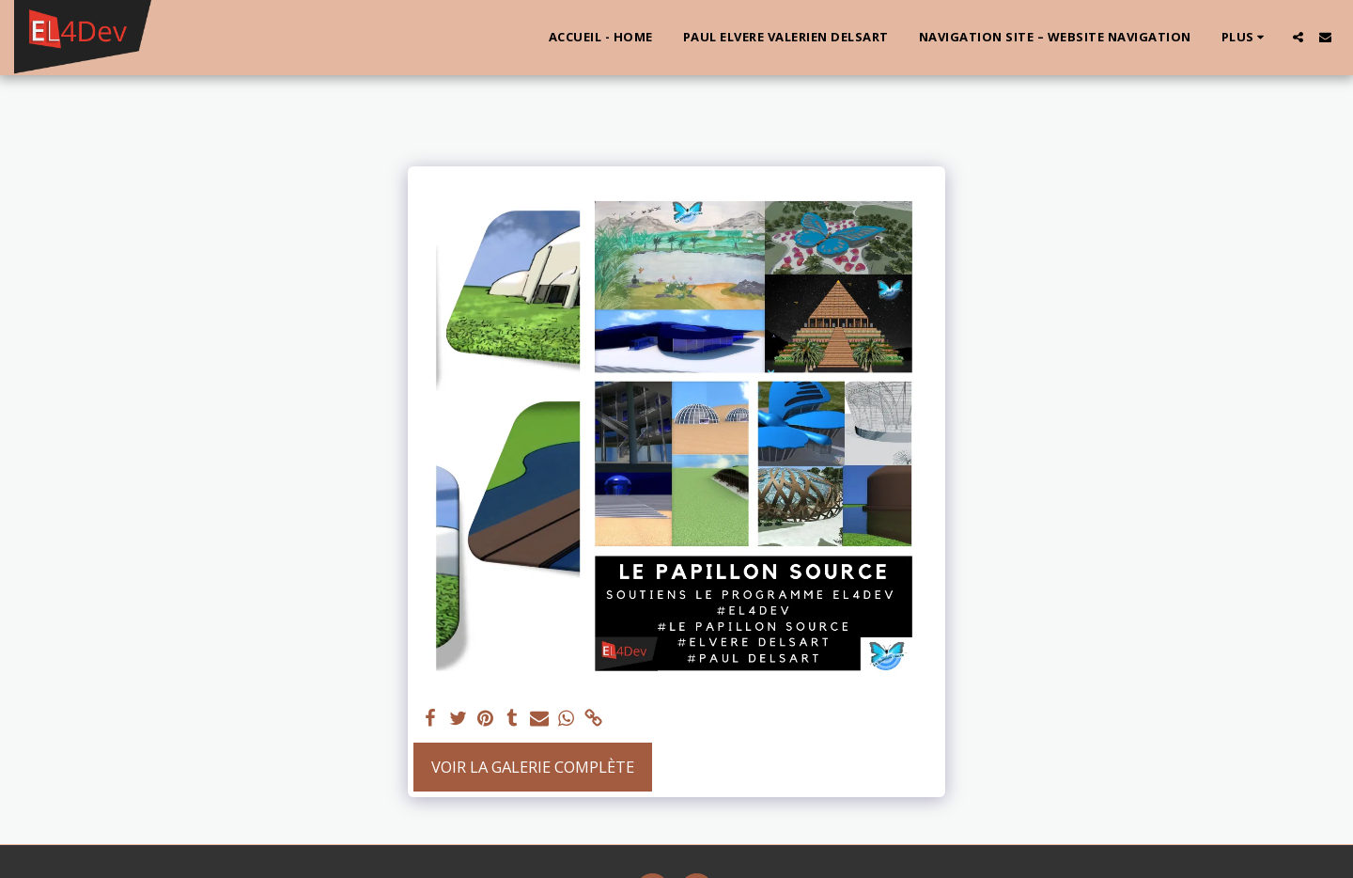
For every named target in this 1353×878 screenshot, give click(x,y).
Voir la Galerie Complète (532, 766)
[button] (1298, 37)
